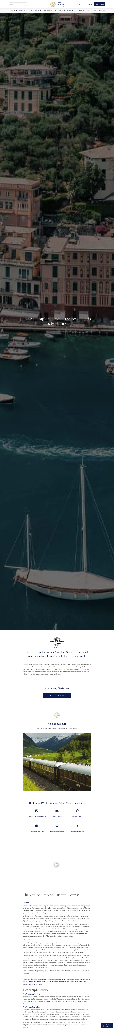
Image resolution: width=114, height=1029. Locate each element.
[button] (13, 10)
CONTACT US (100, 4)
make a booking (57, 695)
